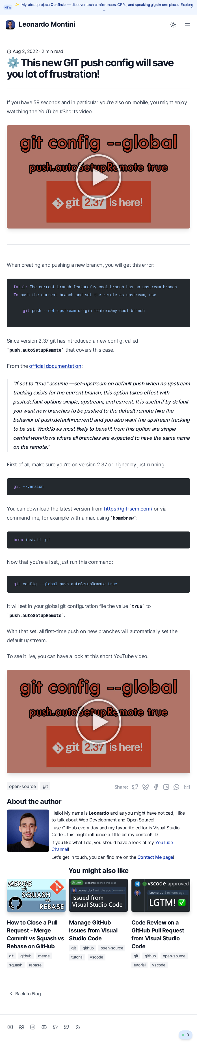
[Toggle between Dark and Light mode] (173, 24)
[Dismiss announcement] (192, 7)
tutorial (77, 957)
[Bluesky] (21, 1027)
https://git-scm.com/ (128, 509)
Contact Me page (155, 857)
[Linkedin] (32, 1027)
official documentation (55, 366)
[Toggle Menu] (187, 24)
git (45, 786)
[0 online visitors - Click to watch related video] (185, 1034)
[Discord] (44, 1027)
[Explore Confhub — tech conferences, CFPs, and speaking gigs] (104, 7)
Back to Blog (24, 993)
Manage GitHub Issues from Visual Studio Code (93, 930)
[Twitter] (66, 1027)
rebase (35, 964)
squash (15, 964)
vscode (96, 957)
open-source (22, 786)
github (26, 955)
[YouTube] (10, 1027)
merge (43, 955)
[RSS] (78, 1027)
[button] (185, 1034)
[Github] (55, 1027)
